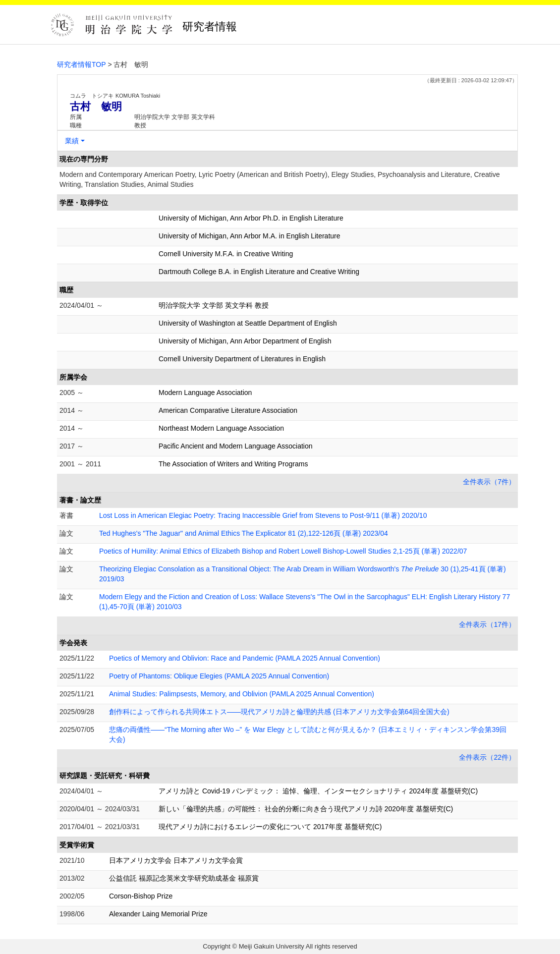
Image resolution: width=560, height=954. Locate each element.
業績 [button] (72, 141)
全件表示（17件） (487, 624)
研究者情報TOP (81, 64)
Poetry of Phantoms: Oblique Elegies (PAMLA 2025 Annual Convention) (219, 676)
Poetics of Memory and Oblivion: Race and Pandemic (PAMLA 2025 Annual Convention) (244, 658)
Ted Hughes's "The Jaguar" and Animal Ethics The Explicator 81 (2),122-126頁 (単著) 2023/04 (243, 533)
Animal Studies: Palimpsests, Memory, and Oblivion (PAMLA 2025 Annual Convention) (241, 694)
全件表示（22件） (487, 757)
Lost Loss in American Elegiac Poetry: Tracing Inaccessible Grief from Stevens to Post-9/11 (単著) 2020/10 (263, 515)
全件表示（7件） (489, 482)
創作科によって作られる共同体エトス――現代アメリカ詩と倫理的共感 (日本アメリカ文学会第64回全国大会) (279, 712)
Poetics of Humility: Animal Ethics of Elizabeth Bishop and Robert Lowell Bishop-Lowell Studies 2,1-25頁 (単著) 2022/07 (283, 551)
